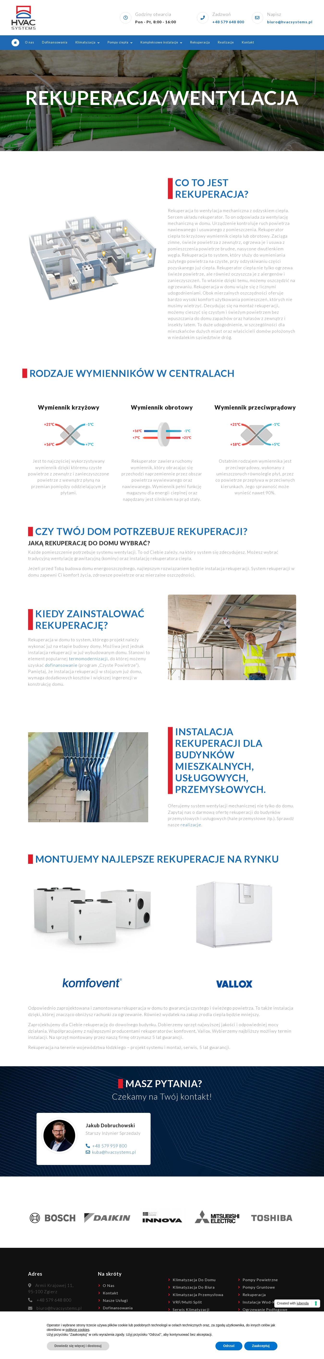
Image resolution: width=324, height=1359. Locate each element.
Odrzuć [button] (229, 1346)
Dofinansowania (54, 42)
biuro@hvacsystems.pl (289, 21)
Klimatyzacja (85, 42)
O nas (29, 42)
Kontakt (248, 42)
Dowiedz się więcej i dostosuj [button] (78, 1346)
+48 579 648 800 (228, 21)
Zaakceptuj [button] (260, 1346)
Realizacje (226, 42)
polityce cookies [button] (77, 1330)
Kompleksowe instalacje (159, 42)
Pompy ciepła (118, 42)
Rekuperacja (200, 42)
